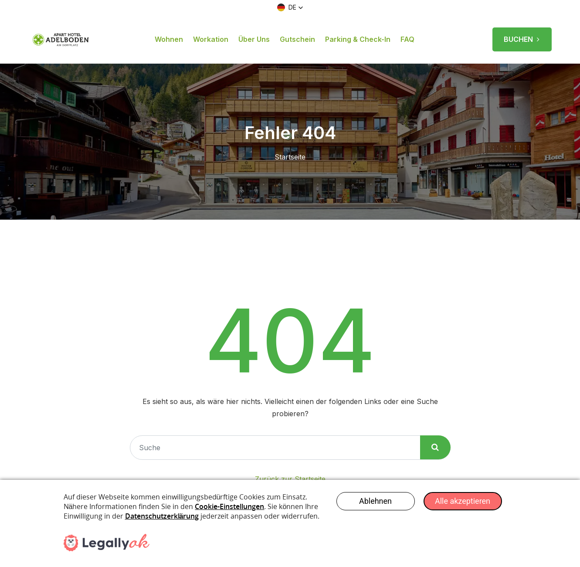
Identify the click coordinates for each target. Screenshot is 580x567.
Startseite (290, 157)
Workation (210, 39)
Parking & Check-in (357, 39)
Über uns (254, 39)
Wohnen (169, 39)
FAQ (407, 39)
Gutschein (297, 39)
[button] (290, 7)
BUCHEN (522, 36)
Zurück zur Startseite (290, 479)
